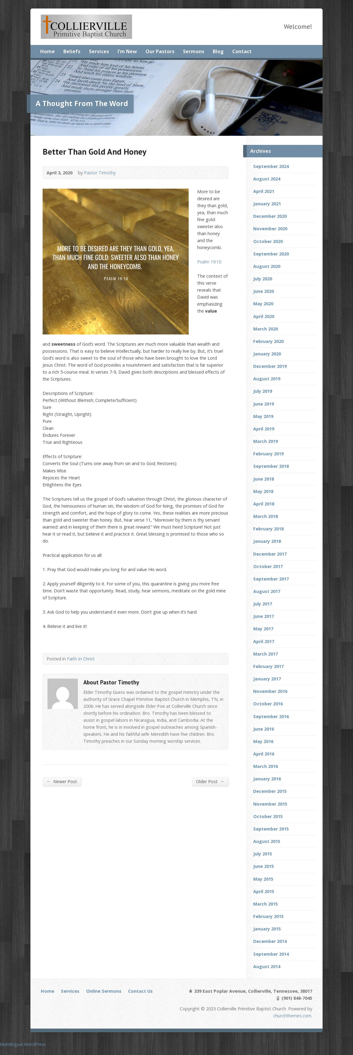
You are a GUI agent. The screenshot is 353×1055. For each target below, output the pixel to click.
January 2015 (267, 929)
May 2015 (263, 879)
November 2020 (270, 228)
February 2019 (268, 454)
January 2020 (267, 354)
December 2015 (270, 791)
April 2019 (263, 429)
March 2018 (265, 516)
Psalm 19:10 (209, 262)
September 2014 (271, 954)
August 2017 (266, 591)
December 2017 (270, 554)
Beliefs (71, 51)
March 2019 (265, 441)
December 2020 (270, 216)
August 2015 (266, 841)
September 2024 (271, 166)
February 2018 (268, 529)
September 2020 (271, 254)
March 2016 (265, 766)
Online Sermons (103, 991)
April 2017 (263, 641)
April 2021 (263, 191)
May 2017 (263, 629)
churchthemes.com (292, 1016)
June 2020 (263, 291)
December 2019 (270, 366)
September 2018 (271, 466)
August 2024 (266, 179)
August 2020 (266, 266)
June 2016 (263, 729)
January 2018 (267, 541)
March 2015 (265, 904)
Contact (242, 51)
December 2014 (270, 941)
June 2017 (263, 616)
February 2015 (268, 916)
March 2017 (265, 654)
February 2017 (268, 666)
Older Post (210, 781)
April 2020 (263, 316)
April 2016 (263, 754)
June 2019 (263, 404)
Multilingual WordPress (23, 1044)
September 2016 (271, 716)
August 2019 (266, 379)
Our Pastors (159, 51)
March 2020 (265, 329)
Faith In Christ (81, 659)
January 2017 (267, 679)
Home (47, 51)
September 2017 (271, 579)
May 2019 (263, 416)
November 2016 (270, 691)
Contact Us (140, 991)
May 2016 (263, 741)
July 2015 (262, 854)
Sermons (193, 51)
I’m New (127, 51)
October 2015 (268, 816)
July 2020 (262, 279)
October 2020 (268, 241)
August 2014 (266, 966)
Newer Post (62, 781)
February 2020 (268, 341)
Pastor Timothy (100, 173)
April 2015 (263, 891)
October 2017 (268, 566)
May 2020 (263, 304)
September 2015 (271, 829)
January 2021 (267, 204)
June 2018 (263, 479)
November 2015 (270, 804)
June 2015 (263, 866)
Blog (218, 51)
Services (99, 51)
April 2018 (263, 504)
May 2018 (263, 491)
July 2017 (262, 604)
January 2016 (267, 779)
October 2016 (268, 704)
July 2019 (262, 391)
